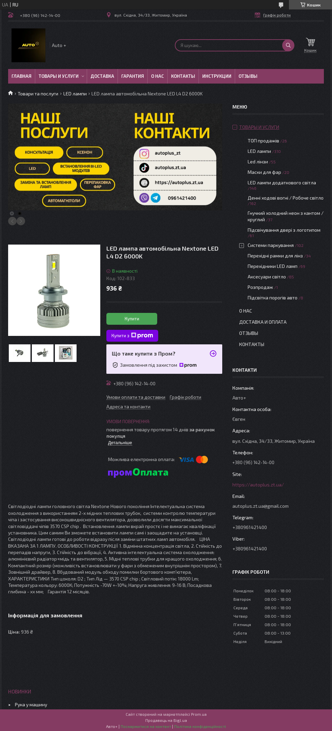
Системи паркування (271, 245)
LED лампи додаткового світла (282, 182)
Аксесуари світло (267, 276)
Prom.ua (199, 714)
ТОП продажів (263, 140)
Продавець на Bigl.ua (166, 720)
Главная (22, 76)
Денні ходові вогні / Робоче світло (286, 198)
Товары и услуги (59, 76)
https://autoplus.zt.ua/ (258, 484)
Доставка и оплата (263, 322)
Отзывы (247, 76)
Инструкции (216, 76)
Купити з (132, 336)
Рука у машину (31, 704)
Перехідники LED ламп (272, 266)
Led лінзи (258, 161)
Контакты (183, 76)
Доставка (102, 76)
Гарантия (132, 76)
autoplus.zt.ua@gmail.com (260, 506)
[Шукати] (288, 45)
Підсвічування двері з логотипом (284, 230)
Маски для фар (264, 172)
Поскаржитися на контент (146, 726)
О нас (157, 76)
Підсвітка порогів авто (272, 297)
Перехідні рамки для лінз (275, 255)
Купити (132, 318)
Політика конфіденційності (200, 726)
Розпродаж (260, 287)
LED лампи (75, 93)
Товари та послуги (38, 93)
